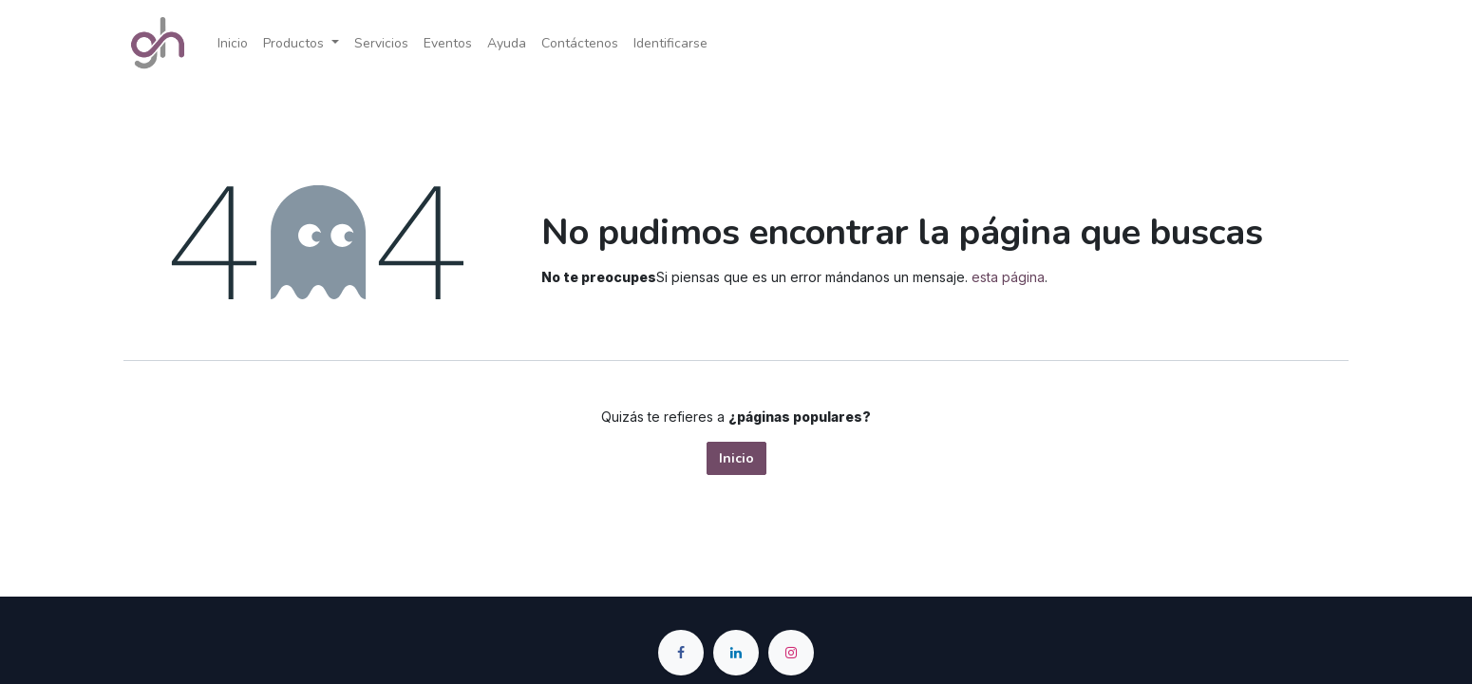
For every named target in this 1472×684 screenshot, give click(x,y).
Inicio (736, 458)
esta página (1008, 277)
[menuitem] (232, 43)
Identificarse (670, 43)
